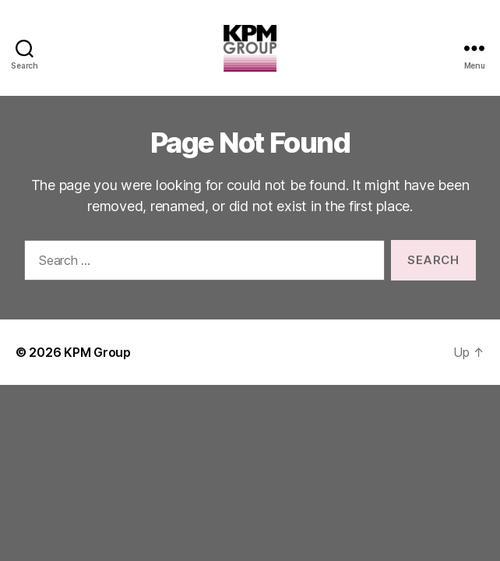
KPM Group (97, 352)
